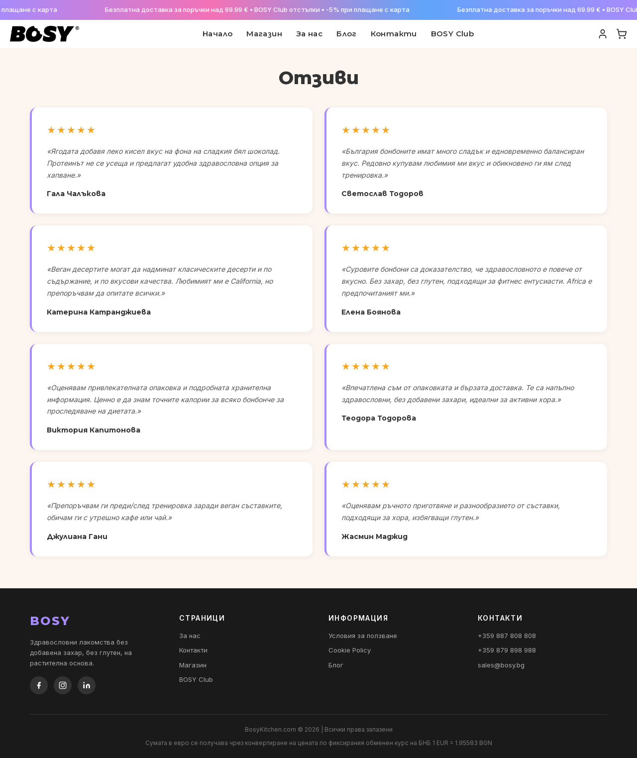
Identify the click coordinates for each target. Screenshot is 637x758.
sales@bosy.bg (501, 665)
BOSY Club (452, 33)
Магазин (264, 33)
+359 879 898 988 (507, 650)
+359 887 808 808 (507, 636)
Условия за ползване (362, 636)
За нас (309, 33)
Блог (346, 33)
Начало (217, 33)
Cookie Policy (349, 650)
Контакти (394, 33)
